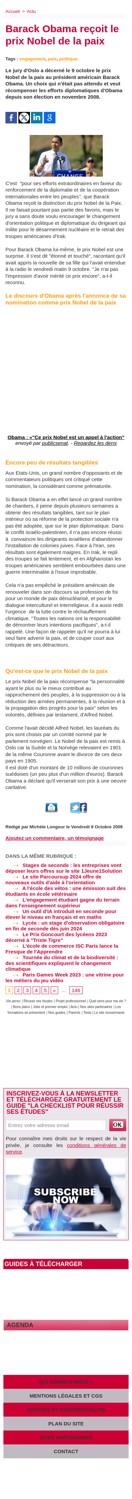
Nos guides (56, 1012)
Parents (74, 1012)
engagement (32, 58)
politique (68, 58)
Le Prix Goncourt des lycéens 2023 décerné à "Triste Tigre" (56, 937)
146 (76, 990)
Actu (31, 11)
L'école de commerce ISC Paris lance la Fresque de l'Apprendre (61, 948)
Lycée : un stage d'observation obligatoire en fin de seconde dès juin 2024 (65, 925)
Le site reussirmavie (109, 1012)
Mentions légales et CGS (66, 1396)
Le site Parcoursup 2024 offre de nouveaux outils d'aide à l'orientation (53, 879)
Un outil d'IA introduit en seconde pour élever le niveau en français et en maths (61, 914)
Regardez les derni (95, 443)
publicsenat (55, 443)
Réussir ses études (37, 1001)
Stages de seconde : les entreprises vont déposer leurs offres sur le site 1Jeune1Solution (63, 868)
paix (52, 58)
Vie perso (13, 1001)
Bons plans (21, 1007)
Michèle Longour (47, 826)
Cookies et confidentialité (66, 1410)
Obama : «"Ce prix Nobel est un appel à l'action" (66, 437)
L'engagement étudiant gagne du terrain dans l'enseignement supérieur (62, 902)
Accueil (12, 11)
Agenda (20, 1325)
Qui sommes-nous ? (66, 1382)
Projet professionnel (71, 1001)
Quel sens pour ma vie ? (107, 1001)
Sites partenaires (66, 1437)
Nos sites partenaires (96, 1007)
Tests (87, 1012)
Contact (66, 1451)
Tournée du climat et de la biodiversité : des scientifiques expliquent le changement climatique (61, 963)
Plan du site (66, 1423)
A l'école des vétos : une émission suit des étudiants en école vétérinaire (65, 891)
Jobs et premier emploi (50, 1007)
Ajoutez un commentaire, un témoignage (54, 838)
